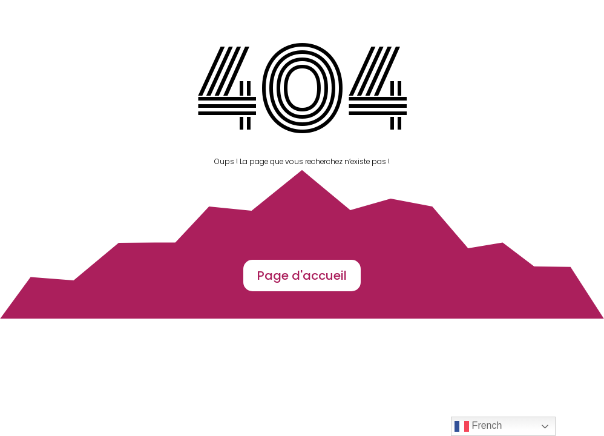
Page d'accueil (302, 275)
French (478, 426)
